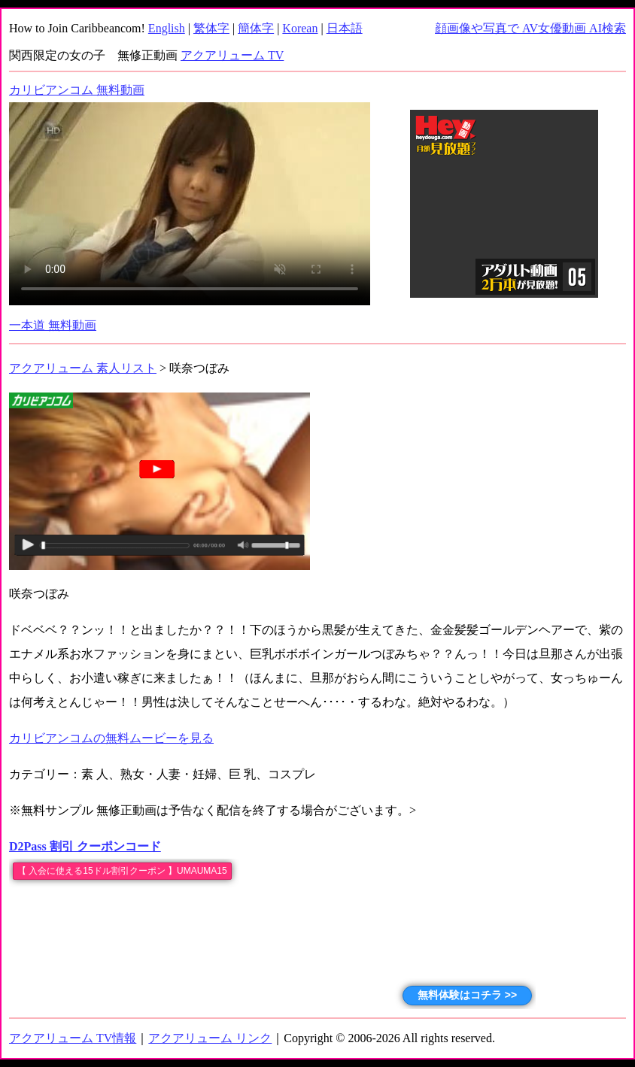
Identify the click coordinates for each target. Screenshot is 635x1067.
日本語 (345, 28)
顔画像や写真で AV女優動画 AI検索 (530, 28)
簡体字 (256, 28)
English (166, 28)
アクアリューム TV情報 (72, 1038)
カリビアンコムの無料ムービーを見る (111, 738)
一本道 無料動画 (52, 325)
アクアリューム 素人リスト (82, 368)
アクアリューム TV (232, 55)
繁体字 (211, 28)
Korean (300, 28)
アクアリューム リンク (210, 1038)
